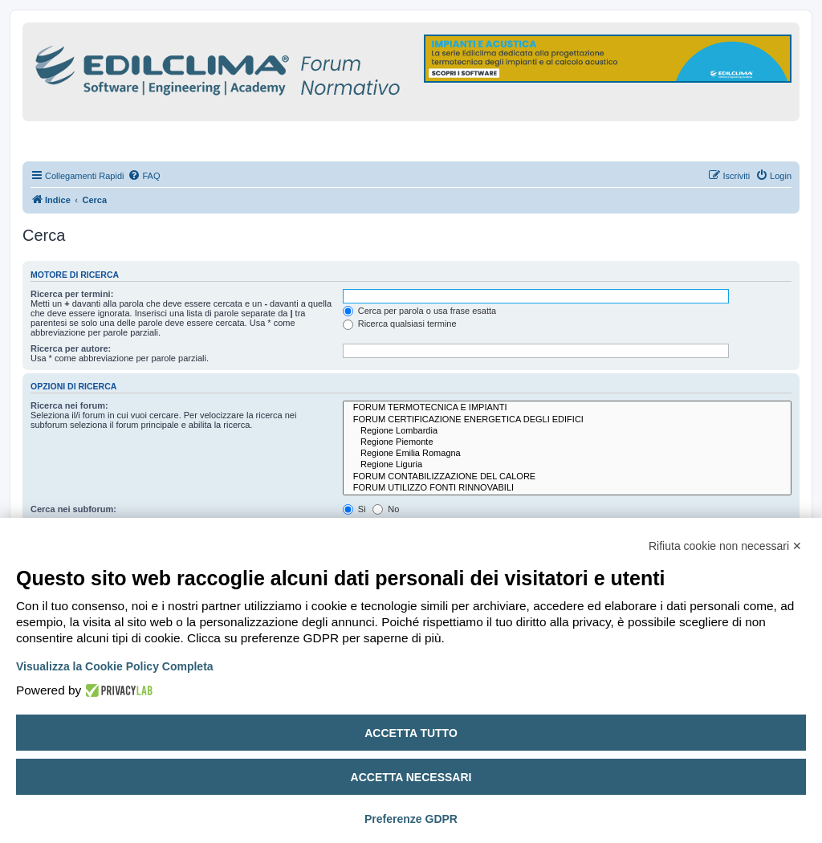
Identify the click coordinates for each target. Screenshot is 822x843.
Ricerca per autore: (71, 348)
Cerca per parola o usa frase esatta (419, 311)
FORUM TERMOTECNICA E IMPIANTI (567, 407)
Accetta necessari (411, 777)
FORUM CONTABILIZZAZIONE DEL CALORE (567, 477)
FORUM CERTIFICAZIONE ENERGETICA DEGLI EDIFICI (567, 420)
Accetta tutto (411, 733)
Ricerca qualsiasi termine (400, 323)
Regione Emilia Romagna (567, 453)
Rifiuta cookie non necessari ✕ (725, 546)
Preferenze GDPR (411, 818)
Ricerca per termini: (72, 294)
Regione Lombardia (567, 431)
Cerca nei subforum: (73, 509)
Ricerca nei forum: (69, 405)
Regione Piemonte (567, 442)
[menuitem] (144, 175)
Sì (354, 509)
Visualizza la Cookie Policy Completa (115, 666)
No (385, 509)
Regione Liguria (567, 464)
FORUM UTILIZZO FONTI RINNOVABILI (567, 488)
